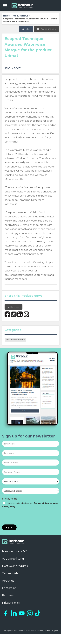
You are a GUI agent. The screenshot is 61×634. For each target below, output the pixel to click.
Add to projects (46, 28)
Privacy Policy (9, 499)
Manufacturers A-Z (14, 551)
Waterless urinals (15, 339)
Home (6, 16)
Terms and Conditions (44, 503)
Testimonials (10, 573)
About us (8, 580)
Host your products (15, 566)
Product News (20, 16)
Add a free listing (13, 558)
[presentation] (27, 516)
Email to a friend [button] (13, 307)
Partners (8, 595)
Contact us (9, 588)
